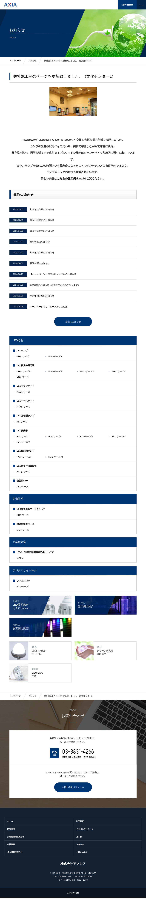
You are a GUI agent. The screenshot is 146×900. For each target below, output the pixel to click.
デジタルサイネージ (84, 831)
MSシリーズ (23, 532)
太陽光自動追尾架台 (15, 839)
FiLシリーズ (23, 589)
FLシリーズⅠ (23, 439)
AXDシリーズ (23, 394)
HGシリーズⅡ (24, 374)
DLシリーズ (22, 489)
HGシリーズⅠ (24, 359)
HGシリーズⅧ (55, 459)
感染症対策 (19, 544)
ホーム (10, 824)
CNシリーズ (23, 379)
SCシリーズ (23, 517)
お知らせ (32, 698)
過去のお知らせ (73, 324)
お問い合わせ (127, 5)
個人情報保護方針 (14, 854)
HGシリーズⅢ (55, 374)
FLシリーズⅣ (118, 439)
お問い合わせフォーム (73, 789)
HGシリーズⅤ (87, 374)
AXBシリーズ (23, 409)
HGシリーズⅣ (55, 359)
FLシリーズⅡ (55, 439)
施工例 (79, 839)
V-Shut (20, 560)
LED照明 (18, 342)
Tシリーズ (22, 424)
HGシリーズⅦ (24, 459)
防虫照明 (18, 501)
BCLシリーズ (23, 474)
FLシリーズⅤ (23, 444)
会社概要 (11, 847)
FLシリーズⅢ (87, 439)
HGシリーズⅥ (119, 374)
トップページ (15, 698)
